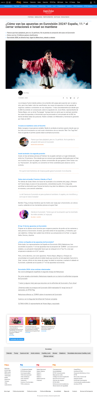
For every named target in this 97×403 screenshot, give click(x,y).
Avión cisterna (35, 353)
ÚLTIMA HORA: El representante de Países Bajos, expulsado (38, 304)
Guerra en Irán (24, 353)
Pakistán (9, 353)
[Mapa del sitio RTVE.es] (66, 391)
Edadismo (62, 353)
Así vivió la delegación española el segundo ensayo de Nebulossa (41, 272)
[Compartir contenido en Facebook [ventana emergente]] (63, 97)
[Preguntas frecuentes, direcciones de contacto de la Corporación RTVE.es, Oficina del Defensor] (74, 391)
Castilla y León (46, 353)
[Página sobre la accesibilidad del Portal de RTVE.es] (57, 391)
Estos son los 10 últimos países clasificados (22, 35)
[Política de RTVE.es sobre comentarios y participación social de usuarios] (86, 391)
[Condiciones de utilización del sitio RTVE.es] (7, 391)
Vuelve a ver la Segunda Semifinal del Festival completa (37, 299)
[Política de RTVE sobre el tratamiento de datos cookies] (32, 391)
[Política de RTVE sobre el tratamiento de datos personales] (18, 391)
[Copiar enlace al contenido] (78, 97)
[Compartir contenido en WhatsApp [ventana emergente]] (74, 97)
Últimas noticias (48, 356)
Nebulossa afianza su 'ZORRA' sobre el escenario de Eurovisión (40, 294)
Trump (16, 353)
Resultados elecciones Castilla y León (79, 353)
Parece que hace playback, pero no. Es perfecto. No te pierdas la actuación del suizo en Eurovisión (41, 33)
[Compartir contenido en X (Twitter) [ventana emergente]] (67, 97)
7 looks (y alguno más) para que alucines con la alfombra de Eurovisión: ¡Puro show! (47, 283)
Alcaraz (55, 353)
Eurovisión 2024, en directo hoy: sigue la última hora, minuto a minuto (31, 37)
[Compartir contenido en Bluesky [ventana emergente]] (70, 97)
